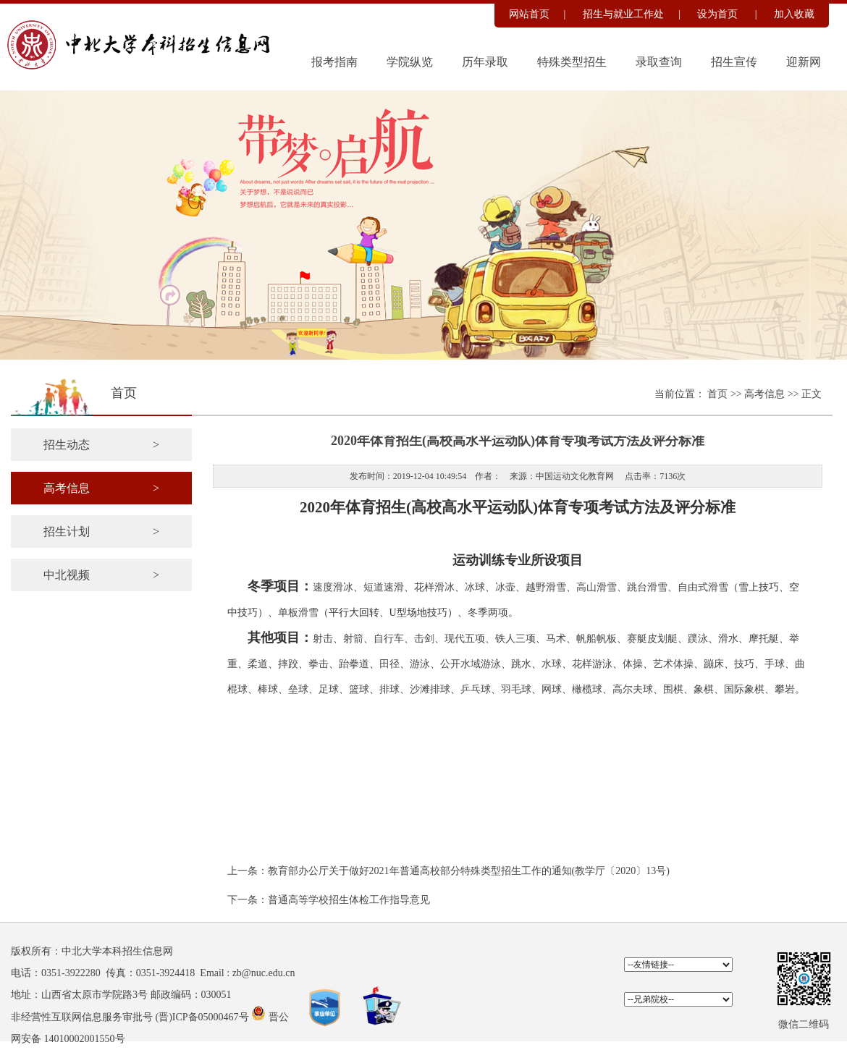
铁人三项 (515, 638)
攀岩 (785, 689)
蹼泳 (698, 638)
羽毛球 (516, 689)
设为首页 (719, 14)
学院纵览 (410, 62)
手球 (774, 664)
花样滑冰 (434, 587)
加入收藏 (794, 14)
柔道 (258, 664)
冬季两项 (488, 612)
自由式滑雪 (703, 587)
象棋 (704, 689)
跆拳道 (354, 664)
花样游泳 (592, 664)
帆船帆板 (596, 638)
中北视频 (101, 575)
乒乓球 (475, 689)
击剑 (424, 638)
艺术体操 (673, 664)
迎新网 (803, 62)
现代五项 (464, 638)
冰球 (475, 587)
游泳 (420, 664)
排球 (389, 689)
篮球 (359, 689)
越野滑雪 (546, 587)
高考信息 (766, 394)
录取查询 (659, 62)
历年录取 (485, 62)
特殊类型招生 (572, 62)
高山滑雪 (596, 587)
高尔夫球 (632, 689)
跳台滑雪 (647, 587)
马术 (556, 638)
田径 (389, 664)
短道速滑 (383, 587)
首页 (718, 394)
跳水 (521, 664)
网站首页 (529, 14)
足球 (329, 689)
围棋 (673, 689)
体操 (633, 664)
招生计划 (101, 531)
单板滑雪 (298, 612)
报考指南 (334, 62)
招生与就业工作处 (623, 14)
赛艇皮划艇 (652, 638)
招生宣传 (734, 62)
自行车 (389, 638)
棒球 (268, 689)
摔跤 (288, 664)
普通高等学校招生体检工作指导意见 (349, 899)
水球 (552, 664)
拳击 (318, 664)
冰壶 (505, 587)
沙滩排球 (430, 689)
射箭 (353, 638)
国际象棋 (744, 689)
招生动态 (101, 444)
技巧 (744, 664)
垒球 (298, 689)
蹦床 (714, 664)
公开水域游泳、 (475, 664)
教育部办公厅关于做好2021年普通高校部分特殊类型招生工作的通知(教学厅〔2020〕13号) (469, 870)
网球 (552, 689)
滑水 (728, 638)
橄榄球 (587, 689)
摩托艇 (764, 638)
